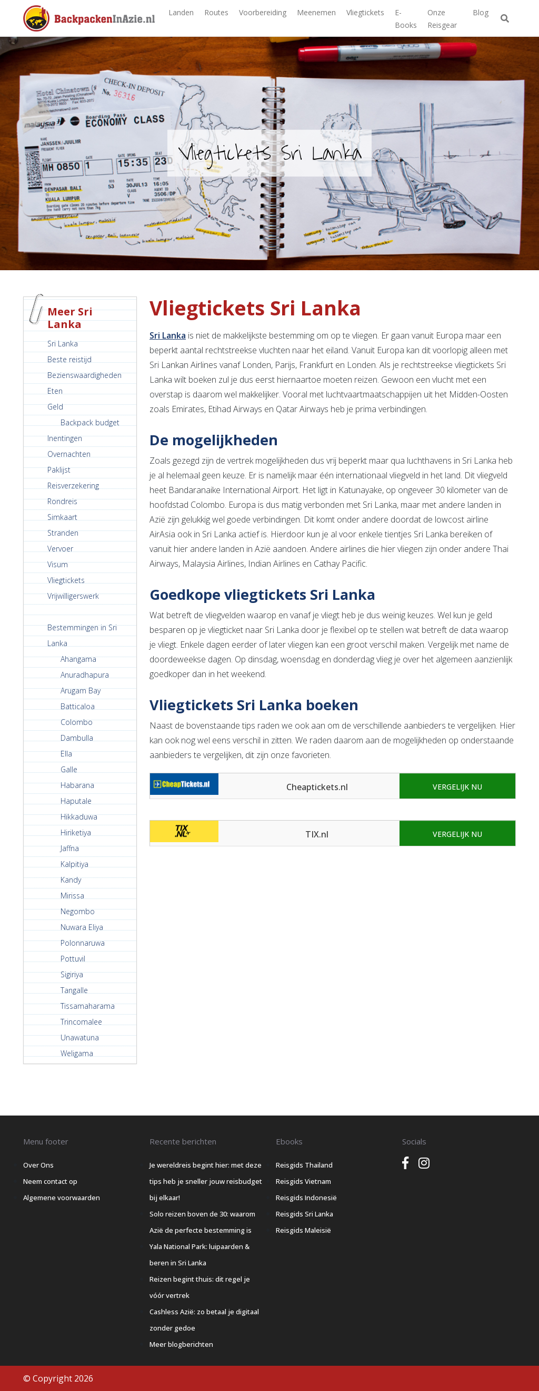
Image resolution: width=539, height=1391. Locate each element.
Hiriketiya (76, 832)
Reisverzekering (73, 485)
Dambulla (77, 738)
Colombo (77, 722)
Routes (216, 12)
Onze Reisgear (442, 18)
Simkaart (62, 517)
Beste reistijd (69, 359)
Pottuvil (73, 959)
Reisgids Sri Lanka (304, 1214)
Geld (55, 407)
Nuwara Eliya (82, 927)
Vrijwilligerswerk (73, 596)
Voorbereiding (262, 12)
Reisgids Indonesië (306, 1197)
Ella (66, 754)
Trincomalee (81, 1022)
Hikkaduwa (79, 817)
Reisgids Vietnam (303, 1181)
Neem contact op (50, 1181)
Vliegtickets (365, 12)
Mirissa (72, 896)
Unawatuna (80, 1037)
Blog (480, 12)
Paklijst (59, 470)
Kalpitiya (74, 864)
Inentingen (64, 438)
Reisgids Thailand (304, 1165)
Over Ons (38, 1165)
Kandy (71, 880)
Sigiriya (72, 974)
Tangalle (74, 990)
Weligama (77, 1053)
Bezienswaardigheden (84, 375)
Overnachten (69, 454)
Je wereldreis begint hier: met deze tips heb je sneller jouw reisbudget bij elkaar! (205, 1181)
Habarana (77, 785)
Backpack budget (90, 422)
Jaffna (70, 848)
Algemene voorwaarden (61, 1197)
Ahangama (78, 659)
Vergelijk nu (457, 787)
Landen (181, 12)
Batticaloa (78, 706)
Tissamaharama (88, 1006)
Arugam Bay (81, 691)
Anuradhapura (85, 675)
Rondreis (62, 501)
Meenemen (316, 12)
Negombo (78, 911)
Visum (57, 564)
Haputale (76, 801)
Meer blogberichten (181, 1344)
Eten (55, 391)
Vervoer (60, 549)
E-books (406, 18)
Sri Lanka (62, 344)
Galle (69, 769)
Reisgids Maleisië (303, 1230)
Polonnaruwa (83, 943)
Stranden (62, 533)
